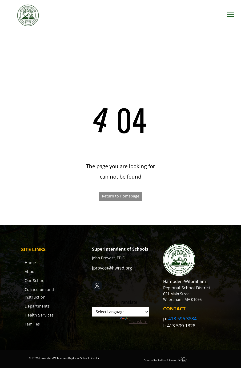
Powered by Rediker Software (160, 360)
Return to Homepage (120, 196)
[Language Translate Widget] (120, 312)
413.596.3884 (182, 318)
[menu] (231, 15)
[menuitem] (49, 262)
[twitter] (97, 286)
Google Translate (120, 302)
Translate (133, 321)
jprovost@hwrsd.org (112, 268)
